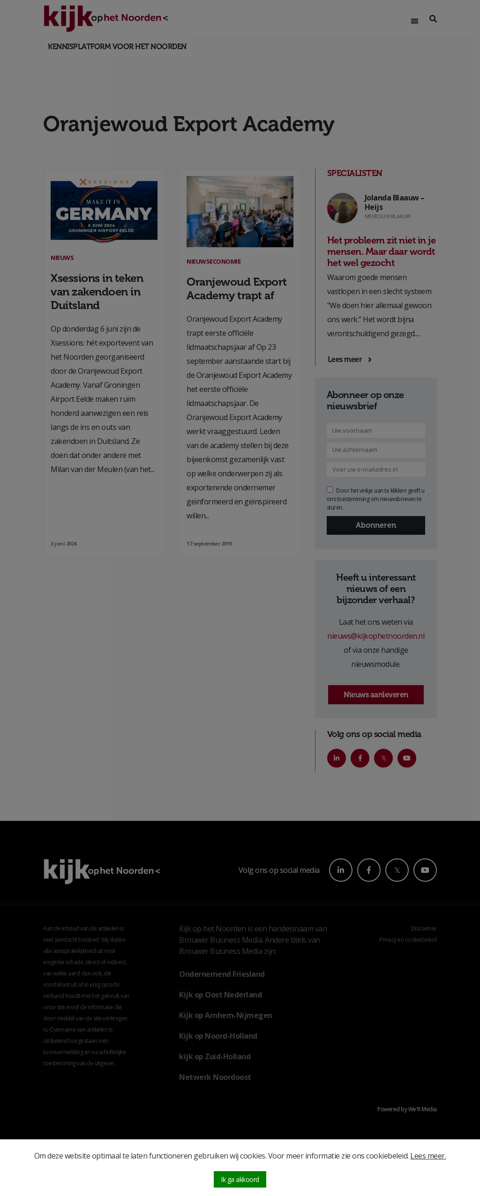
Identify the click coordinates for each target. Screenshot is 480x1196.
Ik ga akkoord (240, 1179)
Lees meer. (428, 1156)
